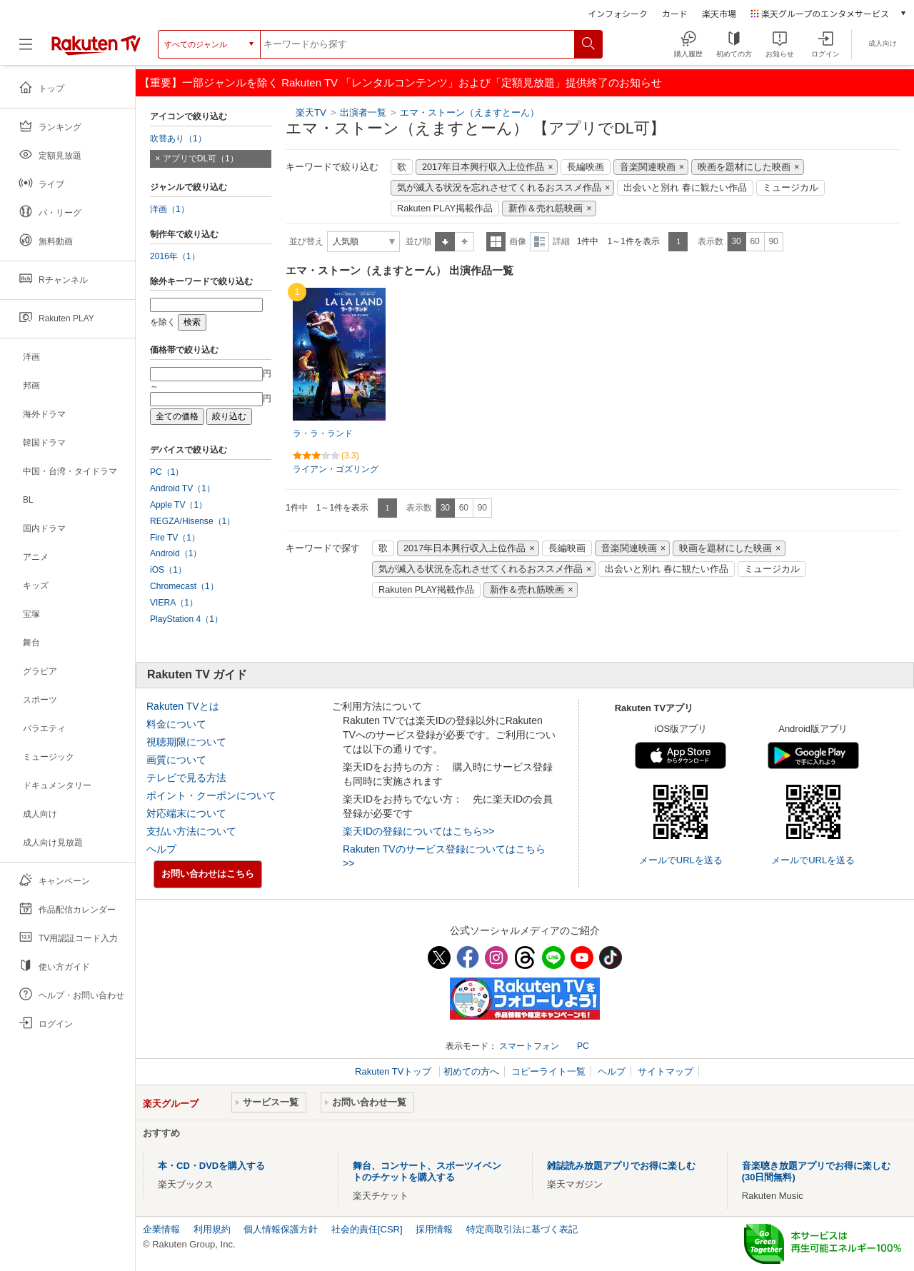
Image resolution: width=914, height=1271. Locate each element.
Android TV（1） (182, 488)
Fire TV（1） (175, 538)
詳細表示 (539, 241)
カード (675, 13)
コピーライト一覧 (548, 1071)
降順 (464, 241)
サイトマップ (665, 1071)
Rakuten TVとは (182, 706)
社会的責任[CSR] (367, 1229)
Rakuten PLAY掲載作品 (445, 208)
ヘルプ (161, 849)
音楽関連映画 (648, 167)
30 (735, 241)
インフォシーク (618, 13)
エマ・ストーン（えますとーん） (469, 112)
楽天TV (311, 112)
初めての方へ (471, 1071)
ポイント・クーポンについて (211, 795)
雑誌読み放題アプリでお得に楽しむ (621, 1165)
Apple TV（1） (178, 505)
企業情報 (161, 1229)
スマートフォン (529, 1046)
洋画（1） (169, 209)
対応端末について (186, 813)
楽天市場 (719, 13)
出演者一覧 (363, 112)
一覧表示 (496, 241)
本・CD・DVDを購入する (211, 1165)
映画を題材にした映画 (744, 167)
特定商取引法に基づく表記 (522, 1229)
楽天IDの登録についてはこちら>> (418, 831)
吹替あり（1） (178, 139)
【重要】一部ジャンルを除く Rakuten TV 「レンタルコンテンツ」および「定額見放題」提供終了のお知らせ (400, 82)
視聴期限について (186, 742)
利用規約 (212, 1229)
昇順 (445, 241)
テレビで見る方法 (186, 777)
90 (773, 241)
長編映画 (585, 167)
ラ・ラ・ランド (323, 433)
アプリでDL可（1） (200, 159)
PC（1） (167, 472)
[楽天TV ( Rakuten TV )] (96, 49)
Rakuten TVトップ (394, 1071)
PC (583, 1046)
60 (754, 241)
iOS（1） (168, 570)
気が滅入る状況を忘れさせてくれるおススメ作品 (499, 188)
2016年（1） (175, 256)
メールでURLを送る (681, 860)
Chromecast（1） (184, 586)
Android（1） (175, 553)
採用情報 (434, 1229)
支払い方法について (191, 831)
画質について (176, 759)
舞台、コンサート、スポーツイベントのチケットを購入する (427, 1171)
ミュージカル (790, 188)
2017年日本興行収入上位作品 (483, 167)
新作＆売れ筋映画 (545, 208)
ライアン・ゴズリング (335, 469)
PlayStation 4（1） (186, 619)
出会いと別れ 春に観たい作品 (685, 188)
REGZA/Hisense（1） (192, 521)
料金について (176, 724)
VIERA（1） (174, 603)
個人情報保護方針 (280, 1229)
